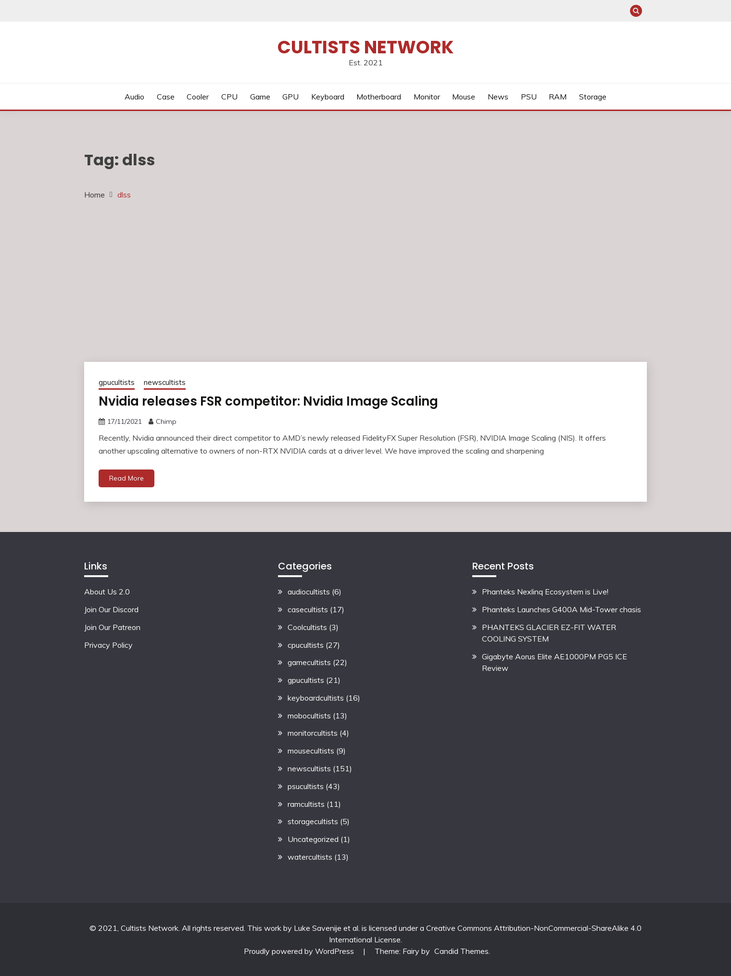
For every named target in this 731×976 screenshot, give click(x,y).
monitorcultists (313, 733)
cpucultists (306, 645)
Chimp (166, 421)
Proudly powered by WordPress (300, 951)
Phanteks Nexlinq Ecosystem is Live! (545, 591)
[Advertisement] (365, 280)
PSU (529, 96)
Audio (134, 96)
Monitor (427, 96)
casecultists (308, 609)
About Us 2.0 (107, 591)
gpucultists (117, 382)
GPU (290, 96)
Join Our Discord (111, 609)
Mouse (463, 96)
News (498, 96)
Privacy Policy (108, 645)
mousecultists (311, 750)
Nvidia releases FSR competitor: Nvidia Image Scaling (268, 401)
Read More (126, 478)
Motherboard (378, 96)
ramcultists (306, 804)
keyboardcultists (316, 698)
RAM (558, 96)
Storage (592, 96)
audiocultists (309, 591)
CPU (229, 96)
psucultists (306, 786)
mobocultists (309, 715)
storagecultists (313, 821)
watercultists (310, 857)
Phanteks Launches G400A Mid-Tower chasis (561, 609)
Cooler (198, 96)
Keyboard (327, 96)
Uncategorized (313, 839)
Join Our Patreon (112, 627)
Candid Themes (461, 951)
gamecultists (309, 662)
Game (260, 96)
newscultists (165, 382)
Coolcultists (307, 627)
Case (166, 96)
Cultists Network (365, 47)
